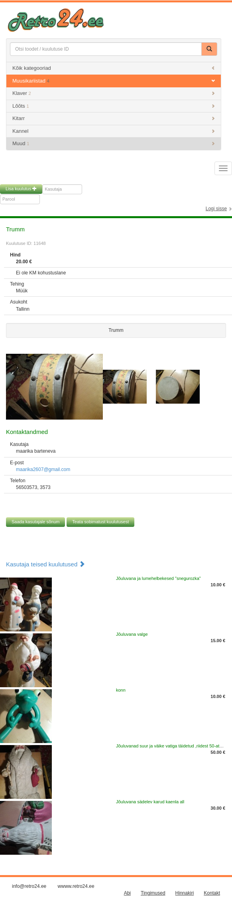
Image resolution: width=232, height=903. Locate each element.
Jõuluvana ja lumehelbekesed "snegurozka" (158, 578)
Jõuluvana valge (132, 634)
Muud (113, 143)
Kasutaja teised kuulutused (45, 564)
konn (121, 690)
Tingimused (153, 893)
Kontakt (212, 893)
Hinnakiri (184, 893)
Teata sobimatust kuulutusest (100, 521)
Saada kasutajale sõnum (35, 521)
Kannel (113, 131)
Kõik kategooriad (113, 68)
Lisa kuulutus (21, 188)
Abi (127, 893)
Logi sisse (216, 208)
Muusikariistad (113, 81)
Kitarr (113, 118)
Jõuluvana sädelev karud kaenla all (150, 801)
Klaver (113, 93)
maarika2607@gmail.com (43, 469)
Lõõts (113, 106)
